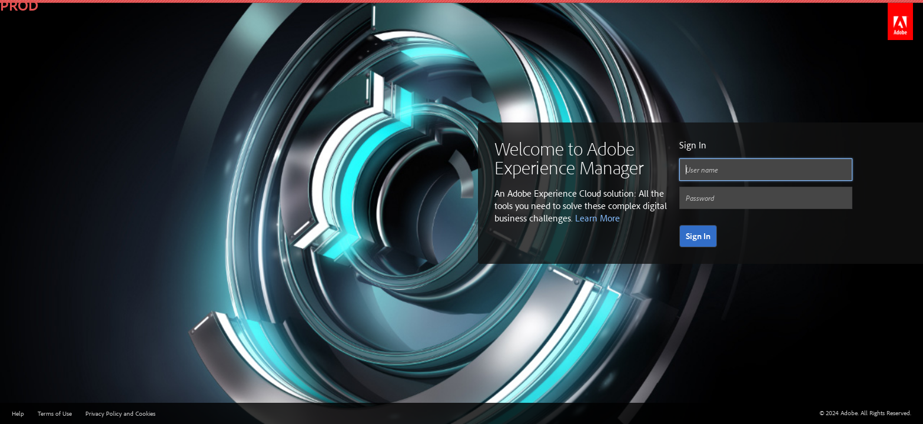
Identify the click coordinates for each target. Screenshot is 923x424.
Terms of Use (55, 413)
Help (18, 413)
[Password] (765, 198)
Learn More (597, 218)
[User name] (765, 169)
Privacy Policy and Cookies (120, 413)
